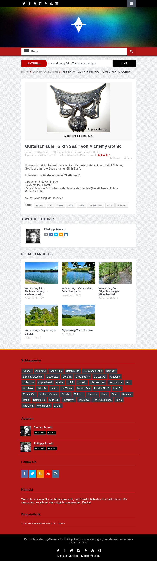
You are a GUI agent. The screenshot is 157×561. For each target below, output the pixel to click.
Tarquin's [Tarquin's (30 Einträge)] (84, 399)
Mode (83, 155)
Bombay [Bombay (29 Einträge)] (110, 370)
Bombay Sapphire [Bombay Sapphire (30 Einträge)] (32, 376)
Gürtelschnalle (72, 155)
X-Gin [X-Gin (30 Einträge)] (57, 405)
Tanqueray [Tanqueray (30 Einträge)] (68, 399)
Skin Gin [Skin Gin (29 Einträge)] (54, 399)
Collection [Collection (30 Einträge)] (28, 382)
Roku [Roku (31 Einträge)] (26, 399)
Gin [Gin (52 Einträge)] (128, 382)
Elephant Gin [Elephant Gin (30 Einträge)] (97, 382)
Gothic (54, 155)
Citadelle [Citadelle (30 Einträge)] (115, 376)
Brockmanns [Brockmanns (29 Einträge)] (83, 376)
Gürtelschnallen (85, 152)
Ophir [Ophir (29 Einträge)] (104, 394)
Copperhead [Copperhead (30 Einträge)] (45, 382)
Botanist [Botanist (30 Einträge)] (67, 376)
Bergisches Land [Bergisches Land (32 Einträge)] (93, 370)
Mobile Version (90, 555)
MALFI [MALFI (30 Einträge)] (117, 388)
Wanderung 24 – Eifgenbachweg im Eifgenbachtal (109, 291)
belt (41, 155)
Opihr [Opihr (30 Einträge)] (115, 394)
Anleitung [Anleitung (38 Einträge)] (40, 370)
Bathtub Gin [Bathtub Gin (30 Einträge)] (72, 370)
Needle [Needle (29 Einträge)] (66, 394)
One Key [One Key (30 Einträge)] (92, 394)
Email (128, 158)
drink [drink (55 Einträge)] (70, 382)
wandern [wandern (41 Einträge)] (28, 405)
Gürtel (61, 155)
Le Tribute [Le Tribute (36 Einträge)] (67, 388)
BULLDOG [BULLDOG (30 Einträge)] (100, 376)
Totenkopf (91, 155)
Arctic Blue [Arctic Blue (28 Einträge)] (56, 370)
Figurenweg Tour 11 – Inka (77, 330)
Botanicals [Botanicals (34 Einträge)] (52, 376)
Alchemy (34, 155)
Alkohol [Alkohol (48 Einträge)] (27, 370)
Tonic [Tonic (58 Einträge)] (119, 399)
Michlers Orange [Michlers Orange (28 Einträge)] (48, 394)
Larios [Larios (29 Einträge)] (54, 388)
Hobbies (97, 152)
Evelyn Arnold (43, 427)
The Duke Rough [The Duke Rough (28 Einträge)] (102, 399)
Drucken (115, 158)
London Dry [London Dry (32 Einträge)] (83, 388)
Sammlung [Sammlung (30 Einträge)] (39, 399)
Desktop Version (67, 555)
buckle (47, 155)
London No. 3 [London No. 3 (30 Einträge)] (101, 388)
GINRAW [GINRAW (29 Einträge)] (28, 388)
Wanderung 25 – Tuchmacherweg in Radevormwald (36, 291)
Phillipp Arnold (42, 152)
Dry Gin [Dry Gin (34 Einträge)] (82, 382)
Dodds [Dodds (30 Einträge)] (59, 382)
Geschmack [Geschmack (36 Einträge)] (115, 382)
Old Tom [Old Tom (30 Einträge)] (78, 394)
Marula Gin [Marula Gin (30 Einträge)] (29, 394)
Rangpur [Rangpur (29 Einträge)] (127, 394)
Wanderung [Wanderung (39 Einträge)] (43, 405)
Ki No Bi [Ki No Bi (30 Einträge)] (41, 388)
